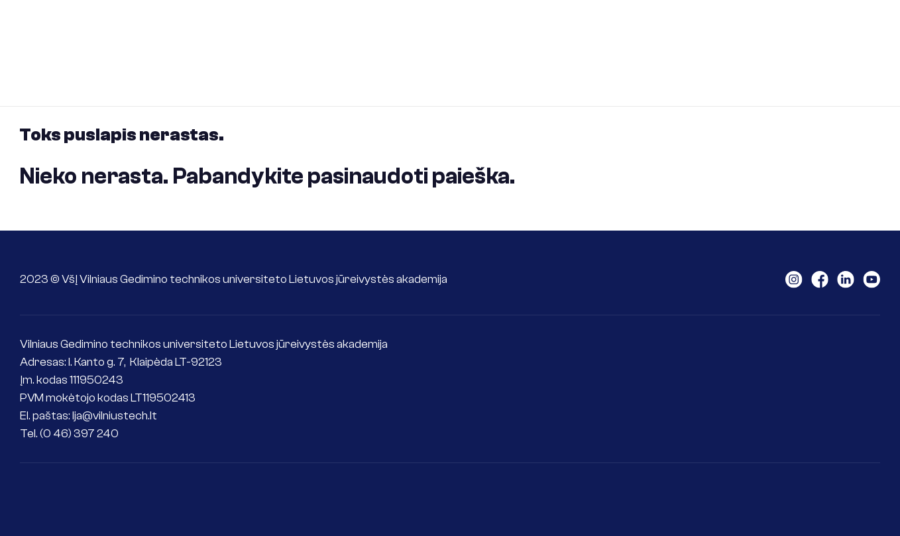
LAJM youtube (871, 279)
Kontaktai (803, 29)
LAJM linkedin (845, 279)
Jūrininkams (520, 29)
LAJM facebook (819, 279)
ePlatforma (237, 76)
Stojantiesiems (321, 29)
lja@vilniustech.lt (114, 416)
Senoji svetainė (870, 53)
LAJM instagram (794, 279)
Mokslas (604, 29)
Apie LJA (229, 29)
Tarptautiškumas (701, 29)
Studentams (424, 29)
